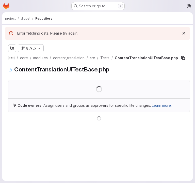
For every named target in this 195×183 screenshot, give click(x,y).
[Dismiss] (184, 33)
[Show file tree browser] (12, 48)
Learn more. (162, 105)
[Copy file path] (183, 58)
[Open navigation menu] (15, 6)
